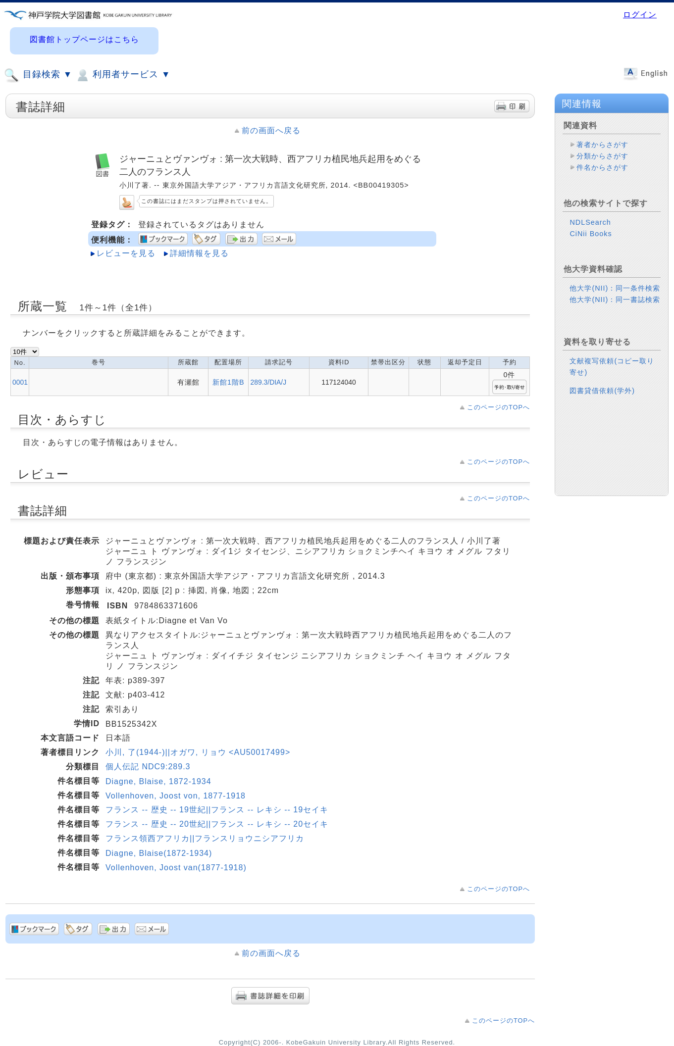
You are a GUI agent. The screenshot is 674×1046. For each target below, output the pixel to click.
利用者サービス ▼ (122, 75)
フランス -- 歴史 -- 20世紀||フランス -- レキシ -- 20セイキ (216, 824)
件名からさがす (602, 167)
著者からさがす (602, 145)
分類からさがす (602, 156)
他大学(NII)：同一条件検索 (615, 288)
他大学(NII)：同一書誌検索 (615, 299)
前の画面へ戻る (271, 130)
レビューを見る (126, 253)
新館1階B (228, 382)
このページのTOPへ (498, 407)
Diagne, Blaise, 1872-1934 (158, 781)
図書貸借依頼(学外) (602, 391)
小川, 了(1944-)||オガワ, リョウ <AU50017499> (197, 752)
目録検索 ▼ (38, 75)
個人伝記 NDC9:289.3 (148, 766)
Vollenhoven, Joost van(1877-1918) (176, 867)
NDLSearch (590, 222)
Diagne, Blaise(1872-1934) (158, 853)
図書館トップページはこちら (84, 39)
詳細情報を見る (199, 253)
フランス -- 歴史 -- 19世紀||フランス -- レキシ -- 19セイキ (216, 809)
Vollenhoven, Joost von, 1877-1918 (175, 796)
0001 (20, 382)
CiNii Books (591, 234)
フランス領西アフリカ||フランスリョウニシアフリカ (204, 838)
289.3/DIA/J (268, 382)
